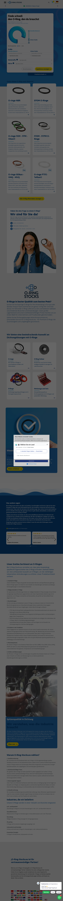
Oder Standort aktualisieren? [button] (23, 455)
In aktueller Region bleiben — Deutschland (31, 451)
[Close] (47, 445)
